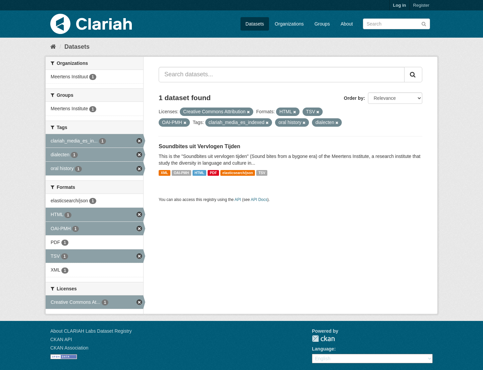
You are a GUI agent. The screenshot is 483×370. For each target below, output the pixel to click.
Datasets (255, 24)
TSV (262, 173)
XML (164, 173)
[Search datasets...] (282, 74)
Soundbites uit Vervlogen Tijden (199, 146)
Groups (322, 24)
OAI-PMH (181, 173)
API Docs (259, 199)
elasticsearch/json (237, 173)
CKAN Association (69, 348)
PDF (213, 173)
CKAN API (61, 339)
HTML (199, 173)
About (346, 24)
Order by (353, 98)
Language (323, 349)
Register (421, 5)
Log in (399, 5)
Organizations (289, 24)
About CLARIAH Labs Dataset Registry (91, 331)
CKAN (323, 338)
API (237, 199)
